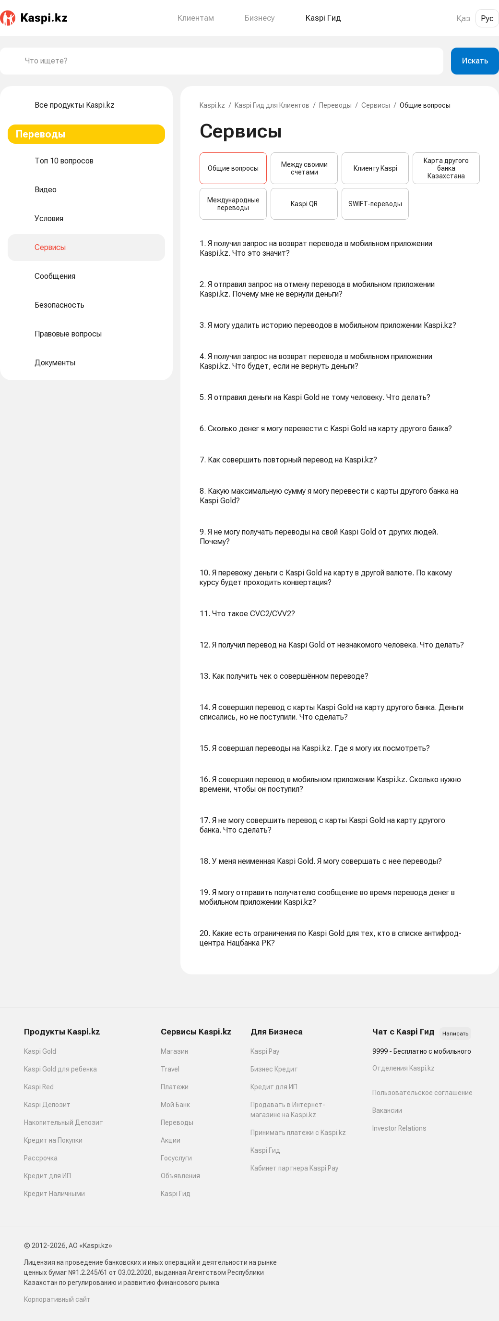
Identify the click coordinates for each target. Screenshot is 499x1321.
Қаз (463, 18)
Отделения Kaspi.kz (403, 1068)
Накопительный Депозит (63, 1122)
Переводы (335, 105)
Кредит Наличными (54, 1193)
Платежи (175, 1087)
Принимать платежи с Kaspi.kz (298, 1132)
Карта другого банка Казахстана (446, 168)
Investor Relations (399, 1128)
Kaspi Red (39, 1087)
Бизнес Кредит (274, 1069)
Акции (170, 1140)
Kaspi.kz (212, 105)
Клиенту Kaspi (375, 168)
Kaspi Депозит (47, 1105)
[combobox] (230, 61)
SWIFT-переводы (375, 204)
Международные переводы (233, 204)
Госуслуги (176, 1158)
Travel (170, 1069)
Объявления (180, 1176)
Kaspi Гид (175, 1193)
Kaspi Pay (264, 1051)
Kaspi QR (304, 204)
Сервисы (375, 105)
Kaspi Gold (40, 1051)
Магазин (174, 1051)
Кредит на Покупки (53, 1140)
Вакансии (387, 1110)
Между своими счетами (304, 168)
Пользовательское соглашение (422, 1093)
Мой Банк (175, 1105)
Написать (455, 1033)
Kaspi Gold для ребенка (60, 1069)
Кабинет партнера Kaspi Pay (294, 1168)
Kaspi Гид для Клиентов (272, 105)
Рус (487, 18)
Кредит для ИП (47, 1176)
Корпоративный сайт (57, 1299)
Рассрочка (41, 1158)
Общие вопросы (233, 168)
